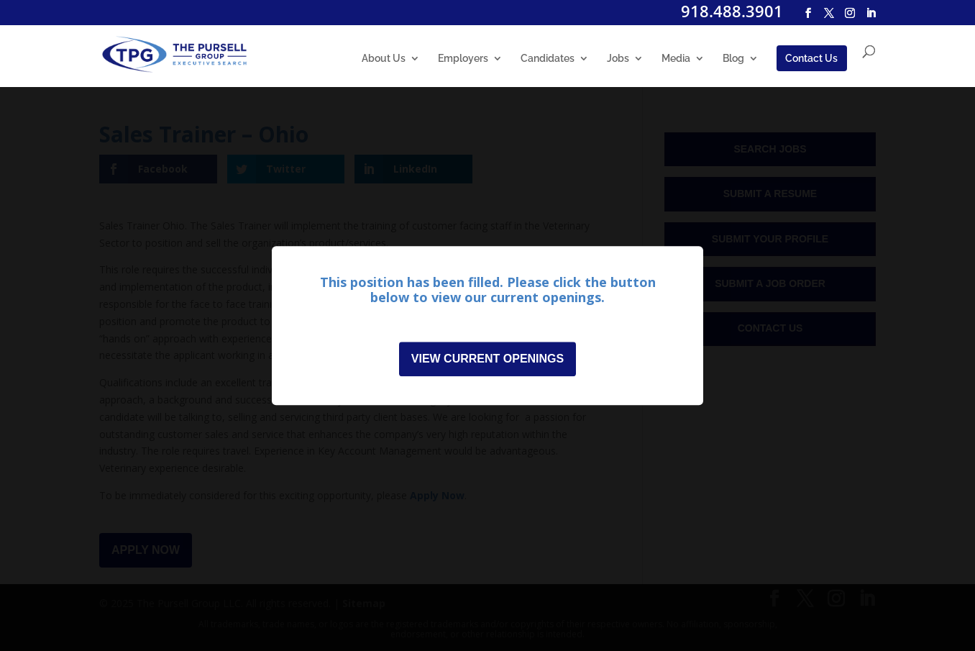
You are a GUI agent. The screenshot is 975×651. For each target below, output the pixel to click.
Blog (733, 58)
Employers (463, 58)
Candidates (548, 58)
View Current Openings (487, 358)
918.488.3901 (732, 11)
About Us (384, 58)
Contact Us (811, 58)
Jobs (618, 58)
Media (676, 58)
